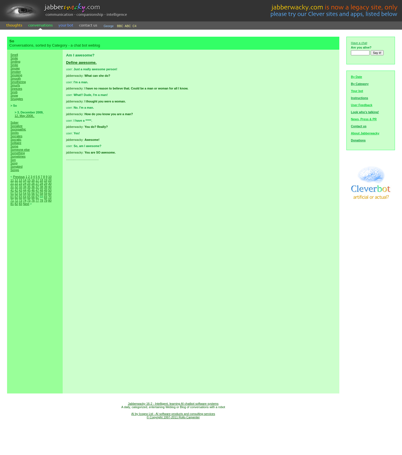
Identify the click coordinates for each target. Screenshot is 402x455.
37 (37, 187)
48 (41, 190)
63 (20, 197)
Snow (14, 95)
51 (12, 193)
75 (28, 200)
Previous (19, 176)
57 (37, 193)
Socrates (16, 136)
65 (28, 197)
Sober (14, 122)
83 (20, 203)
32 (16, 187)
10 (50, 176)
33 (20, 187)
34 (24, 187)
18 (41, 180)
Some (14, 146)
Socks (14, 132)
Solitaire (15, 143)
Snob (14, 92)
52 (16, 193)
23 (20, 183)
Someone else (20, 149)
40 (49, 187)
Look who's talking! (365, 112)
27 (37, 183)
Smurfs (15, 85)
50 (49, 190)
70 (49, 197)
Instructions (359, 98)
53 (20, 193)
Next (26, 203)
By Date (356, 76)
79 (45, 200)
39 (45, 187)
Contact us (358, 126)
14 (24, 180)
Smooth (15, 78)
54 (24, 193)
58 (41, 193)
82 (16, 203)
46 (33, 190)
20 (49, 180)
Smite (14, 65)
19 (45, 180)
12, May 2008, (25, 115)
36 (33, 187)
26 (33, 183)
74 (24, 200)
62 (16, 197)
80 (49, 200)
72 (16, 200)
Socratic (15, 139)
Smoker (15, 71)
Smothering (18, 82)
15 (28, 180)
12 (16, 180)
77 (37, 200)
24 (24, 183)
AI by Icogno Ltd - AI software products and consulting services (173, 413)
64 (24, 197)
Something (17, 153)
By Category (360, 84)
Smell (14, 54)
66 (33, 197)
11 (12, 180)
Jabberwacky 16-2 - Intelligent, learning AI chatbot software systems (173, 403)
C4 (135, 26)
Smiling (15, 61)
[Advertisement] (34, 305)
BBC (120, 26)
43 (20, 190)
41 (12, 190)
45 (28, 190)
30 (49, 183)
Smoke (15, 68)
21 (12, 183)
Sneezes (16, 88)
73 (20, 200)
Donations (358, 140)
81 (12, 203)
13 (20, 180)
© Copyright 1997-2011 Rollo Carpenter (173, 417)
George (109, 26)
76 (33, 200)
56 (33, 193)
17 (37, 180)
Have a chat (359, 43)
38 (41, 187)
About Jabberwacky (365, 133)
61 (12, 197)
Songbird (16, 166)
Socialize (16, 126)
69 (45, 197)
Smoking (16, 75)
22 (16, 183)
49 (45, 190)
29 (45, 183)
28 (41, 183)
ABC (128, 26)
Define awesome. (81, 62)
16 (33, 180)
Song (14, 163)
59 (45, 193)
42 (16, 190)
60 (49, 193)
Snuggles (16, 98)
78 (41, 200)
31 (12, 187)
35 (28, 187)
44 (24, 190)
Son (13, 159)
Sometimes (17, 156)
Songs (14, 170)
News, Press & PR (364, 119)
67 (37, 197)
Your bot (357, 91)
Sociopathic (18, 129)
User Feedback (361, 105)
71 (12, 200)
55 (28, 193)
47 (37, 190)
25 (28, 183)
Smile (14, 58)
